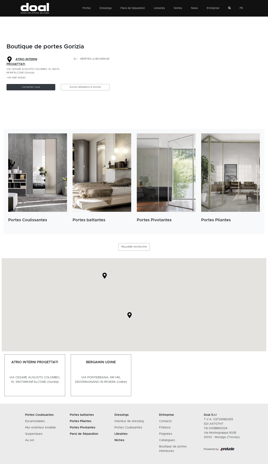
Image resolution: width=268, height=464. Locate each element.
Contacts (165, 421)
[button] (31, 87)
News (194, 8)
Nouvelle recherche (134, 246)
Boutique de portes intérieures (173, 448)
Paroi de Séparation (133, 8)
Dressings (106, 8)
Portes (87, 8)
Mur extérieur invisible (40, 427)
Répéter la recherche (91, 59)
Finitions (164, 427)
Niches (178, 8)
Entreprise (213, 8)
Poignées (165, 433)
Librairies (159, 8)
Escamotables (35, 421)
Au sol (29, 440)
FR (241, 8)
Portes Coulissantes (128, 427)
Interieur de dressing (129, 421)
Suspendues (33, 433)
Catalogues (167, 440)
